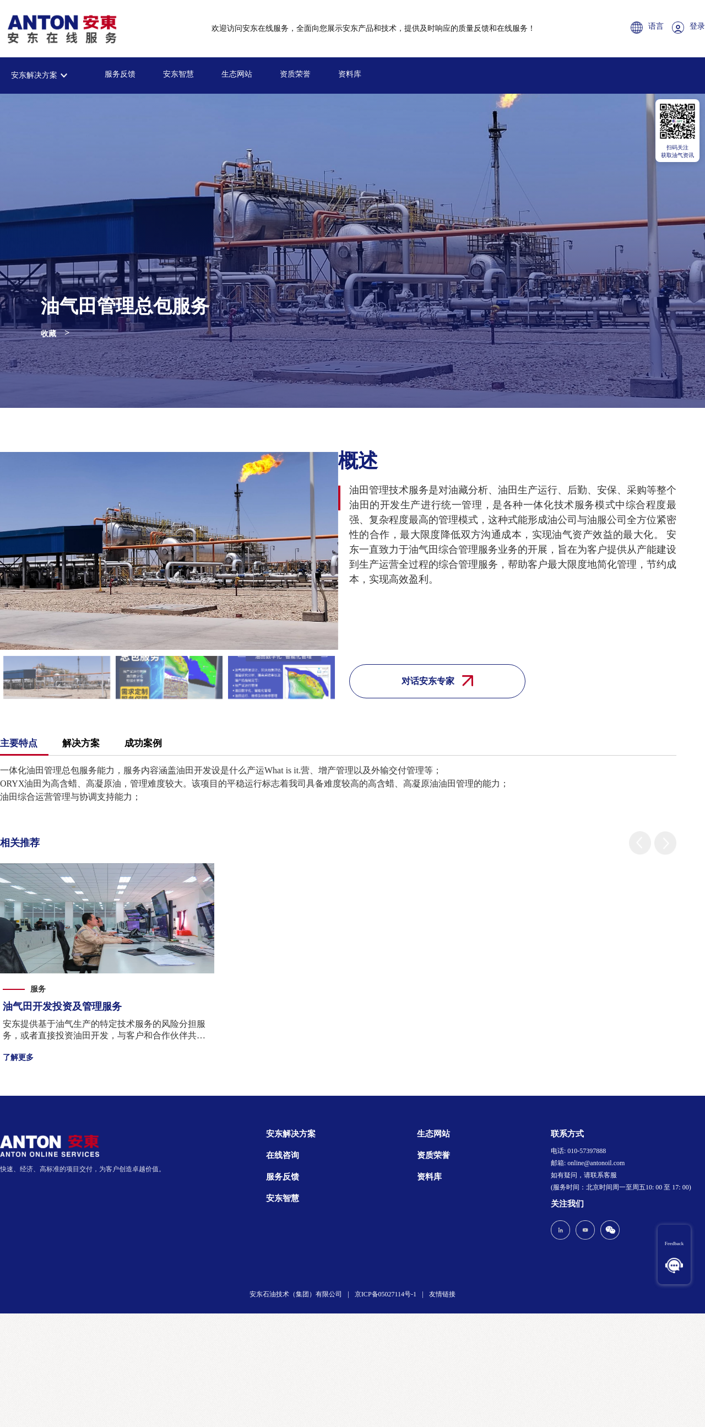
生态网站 (236, 74)
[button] (640, 843)
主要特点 (18, 743)
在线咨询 (282, 1155)
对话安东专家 (437, 680)
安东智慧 (178, 74)
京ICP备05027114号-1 (385, 1294)
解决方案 (81, 743)
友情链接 (442, 1294)
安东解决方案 (34, 75)
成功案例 (143, 743)
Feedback (674, 1243)
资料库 (349, 74)
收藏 (48, 334)
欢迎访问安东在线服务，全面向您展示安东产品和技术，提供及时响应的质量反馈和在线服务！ (373, 28)
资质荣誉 (295, 74)
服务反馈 (120, 74)
